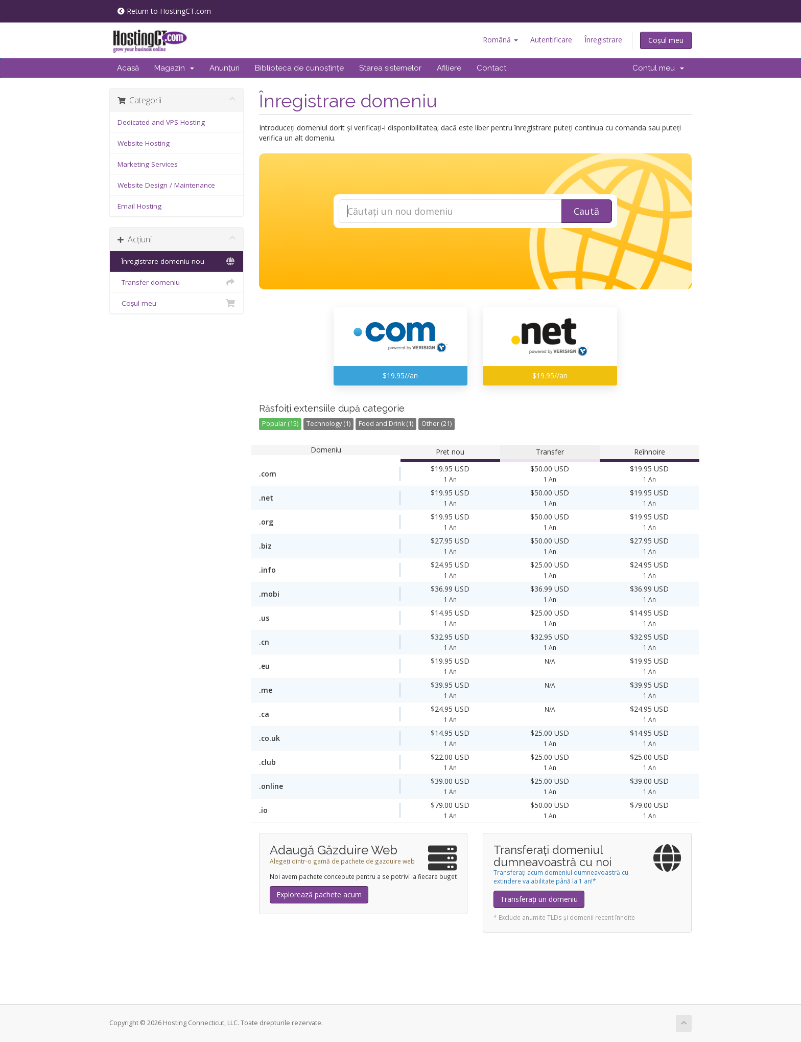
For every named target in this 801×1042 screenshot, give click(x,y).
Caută (586, 211)
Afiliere (449, 68)
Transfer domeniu (176, 282)
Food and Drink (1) (386, 423)
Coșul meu (666, 40)
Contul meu (658, 68)
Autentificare (551, 39)
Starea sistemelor (390, 68)
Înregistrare (603, 39)
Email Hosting (139, 206)
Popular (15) (280, 423)
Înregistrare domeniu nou (176, 261)
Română (500, 39)
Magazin (174, 68)
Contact (491, 68)
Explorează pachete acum (319, 894)
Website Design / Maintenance (166, 185)
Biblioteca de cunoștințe (299, 68)
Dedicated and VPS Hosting (161, 122)
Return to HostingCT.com (164, 11)
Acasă (128, 68)
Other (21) (436, 423)
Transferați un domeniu (539, 899)
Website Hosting (143, 143)
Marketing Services (147, 164)
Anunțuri (224, 68)
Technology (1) (328, 423)
